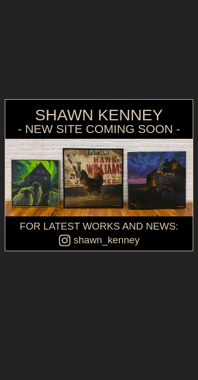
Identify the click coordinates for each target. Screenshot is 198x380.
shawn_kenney (99, 239)
